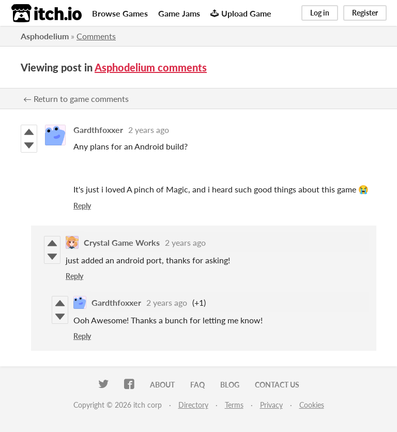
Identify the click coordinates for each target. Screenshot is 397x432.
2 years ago (148, 130)
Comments (96, 36)
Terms (234, 404)
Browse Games (120, 13)
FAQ (197, 384)
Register (365, 12)
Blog (229, 384)
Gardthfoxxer (98, 130)
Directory (193, 404)
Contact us (277, 384)
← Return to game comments (76, 98)
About (162, 384)
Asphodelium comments (151, 67)
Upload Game (240, 13)
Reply (82, 205)
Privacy (271, 404)
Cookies (311, 404)
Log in (319, 12)
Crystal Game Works (122, 242)
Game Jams (179, 13)
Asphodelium (45, 36)
